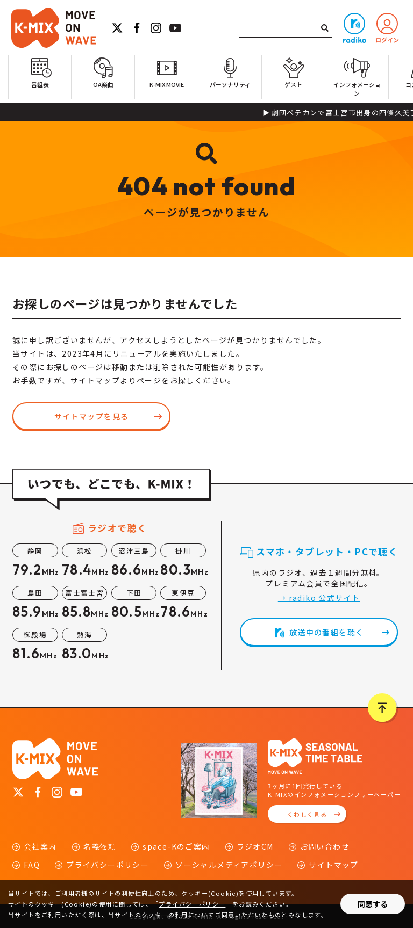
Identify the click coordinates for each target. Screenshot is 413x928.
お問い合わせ (325, 846)
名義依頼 (100, 846)
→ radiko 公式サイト (319, 597)
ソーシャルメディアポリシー (228, 864)
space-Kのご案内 (176, 846)
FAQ (32, 864)
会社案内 (40, 846)
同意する (373, 903)
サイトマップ (333, 864)
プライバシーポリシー (107, 864)
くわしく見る (307, 814)
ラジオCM (255, 846)
